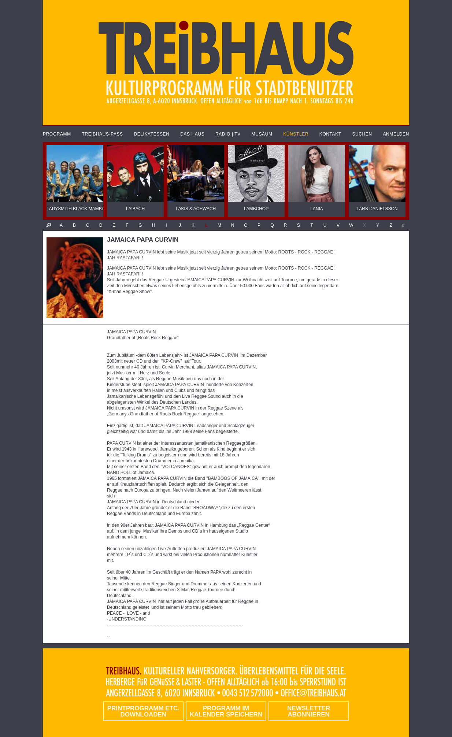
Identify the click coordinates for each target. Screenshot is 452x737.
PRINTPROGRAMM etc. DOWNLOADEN (143, 711)
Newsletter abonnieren (308, 711)
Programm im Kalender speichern (226, 711)
